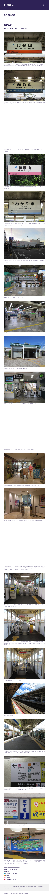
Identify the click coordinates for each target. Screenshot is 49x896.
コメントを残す (18, 888)
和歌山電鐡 (40, 886)
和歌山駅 (8, 24)
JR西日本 (23, 886)
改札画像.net (9, 5)
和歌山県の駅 (16, 886)
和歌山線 (28, 886)
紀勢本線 (36, 886)
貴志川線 (10, 888)
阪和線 (31, 886)
